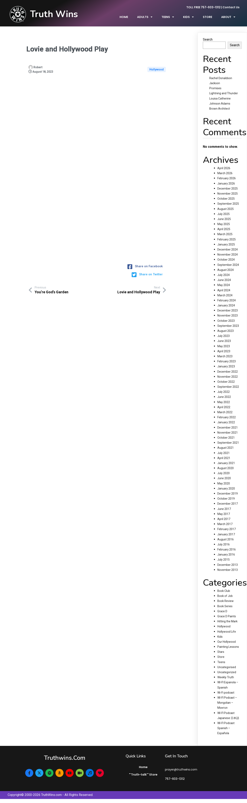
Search (208, 39)
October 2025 (226, 198)
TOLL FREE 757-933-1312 (203, 7)
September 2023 (228, 325)
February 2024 (226, 300)
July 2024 (223, 275)
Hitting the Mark (227, 621)
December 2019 (227, 493)
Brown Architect (219, 108)
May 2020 (223, 483)
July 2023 (223, 336)
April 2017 (223, 519)
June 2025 (224, 219)
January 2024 (226, 305)
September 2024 (228, 264)
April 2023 (223, 351)
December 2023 (227, 310)
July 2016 (223, 544)
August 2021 (225, 447)
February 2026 (226, 178)
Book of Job (225, 596)
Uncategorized (226, 672)
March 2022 (224, 412)
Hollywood (156, 69)
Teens (221, 662)
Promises (215, 88)
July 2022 (223, 391)
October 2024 (226, 259)
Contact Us (231, 7)
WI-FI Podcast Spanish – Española (225, 728)
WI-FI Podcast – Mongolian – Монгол (227, 702)
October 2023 (226, 320)
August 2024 (225, 270)
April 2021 (223, 458)
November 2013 (227, 569)
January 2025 (226, 244)
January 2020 (226, 488)
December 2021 (227, 427)
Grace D (222, 611)
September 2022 (228, 386)
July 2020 (223, 473)
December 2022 (227, 371)
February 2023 (226, 361)
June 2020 (224, 478)
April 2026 (223, 168)
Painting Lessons (228, 646)
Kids (220, 636)
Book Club (223, 590)
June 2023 (224, 341)
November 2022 (227, 376)
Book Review (225, 601)
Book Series (224, 606)
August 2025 (225, 209)
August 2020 (225, 468)
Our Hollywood (226, 641)
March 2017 (224, 524)
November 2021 (227, 432)
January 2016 (226, 554)
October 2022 (226, 381)
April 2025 (223, 229)
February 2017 (226, 529)
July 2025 (223, 214)
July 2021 (223, 453)
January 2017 (226, 534)
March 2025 (224, 234)
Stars (220, 651)
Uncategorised (226, 667)
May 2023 (223, 346)
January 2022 (226, 422)
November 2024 (227, 254)
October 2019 (226, 498)
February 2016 (226, 549)
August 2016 (225, 539)
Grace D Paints (226, 616)
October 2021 (226, 437)
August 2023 (225, 330)
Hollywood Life (226, 631)
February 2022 (226, 417)
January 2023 (226, 366)
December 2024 (227, 249)
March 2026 (224, 173)
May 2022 (223, 402)
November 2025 (227, 193)
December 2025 (227, 188)
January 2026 (226, 183)
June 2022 (224, 396)
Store (220, 656)
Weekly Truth (225, 677)
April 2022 (223, 407)
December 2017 (227, 503)
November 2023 (227, 315)
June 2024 (224, 280)
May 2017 (223, 514)
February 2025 (226, 239)
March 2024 (224, 295)
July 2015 (223, 559)
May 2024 (223, 285)
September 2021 (228, 442)
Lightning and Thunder (223, 93)
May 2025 (223, 224)
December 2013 (227, 564)
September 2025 (228, 203)
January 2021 (226, 463)
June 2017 (224, 509)
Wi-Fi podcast (225, 692)
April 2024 (223, 290)
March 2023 (224, 356)
